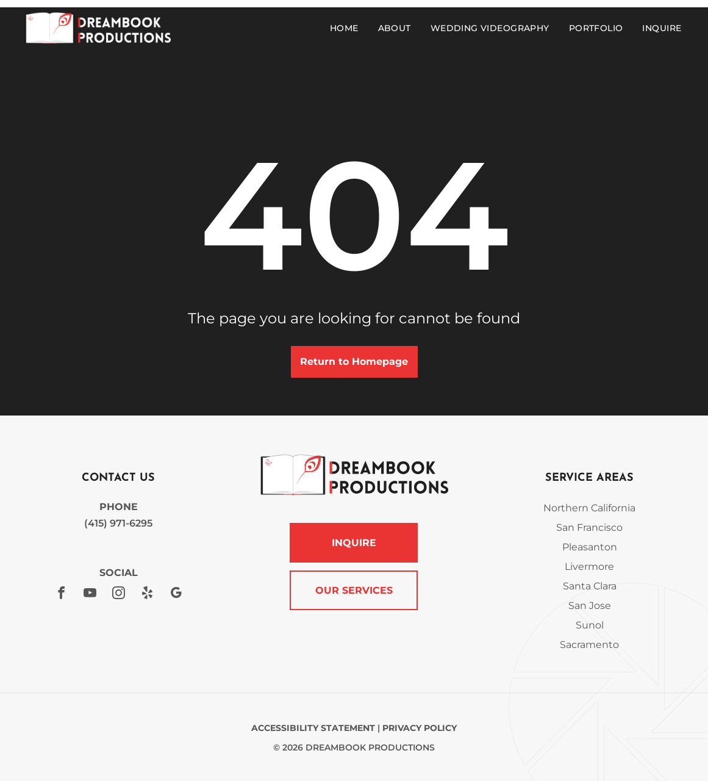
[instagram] (118, 594)
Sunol (590, 625)
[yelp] (147, 594)
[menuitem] (347, 28)
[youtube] (89, 594)
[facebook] (61, 594)
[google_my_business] (175, 594)
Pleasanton (589, 547)
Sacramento (589, 644)
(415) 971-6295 (118, 523)
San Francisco (589, 527)
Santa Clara (590, 586)
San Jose (589, 605)
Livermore (589, 566)
